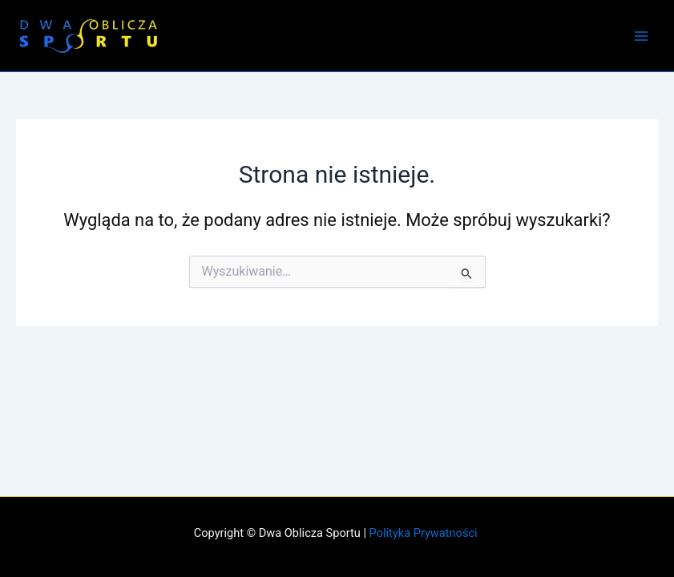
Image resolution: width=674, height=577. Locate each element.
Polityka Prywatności (425, 533)
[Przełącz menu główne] (641, 36)
